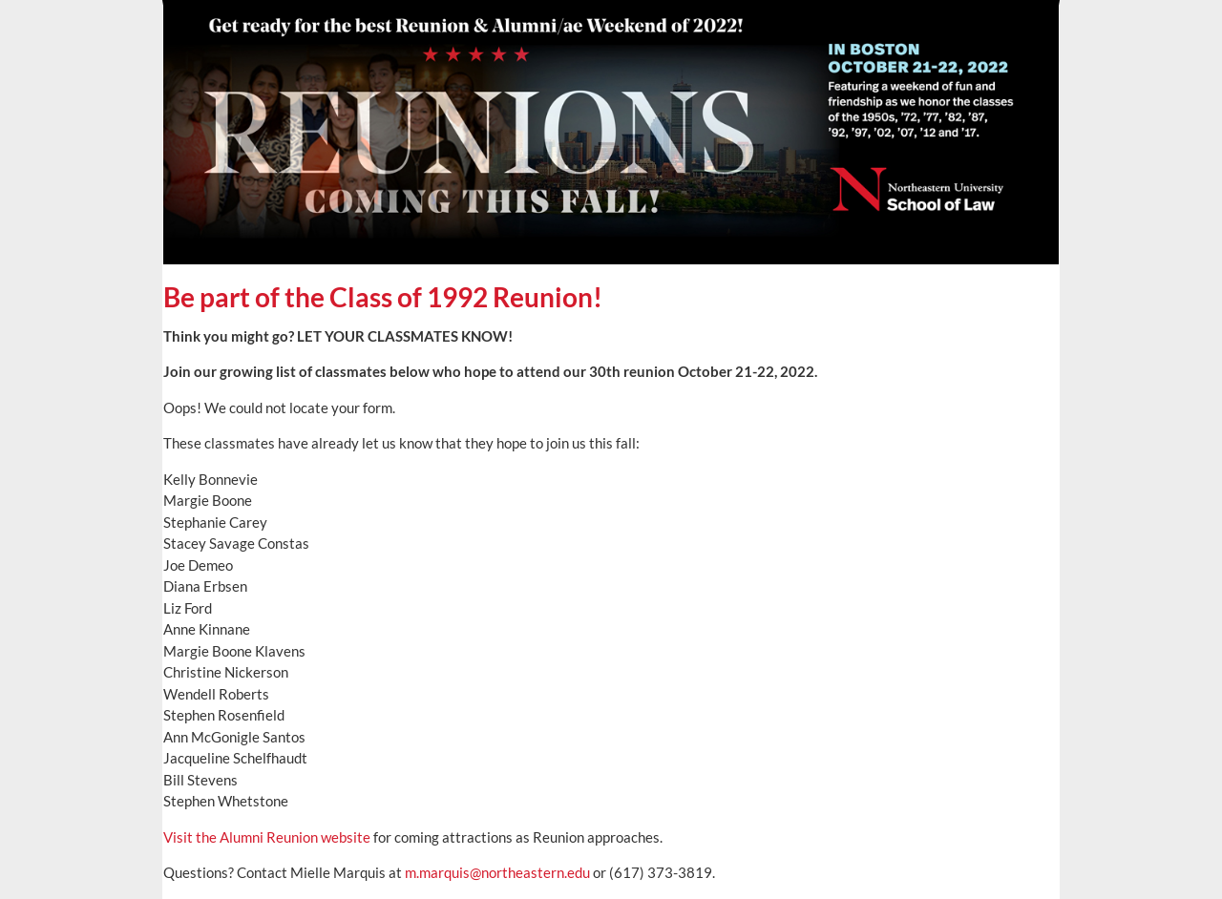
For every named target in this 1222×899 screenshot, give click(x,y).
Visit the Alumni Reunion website (266, 837)
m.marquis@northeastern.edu (497, 872)
